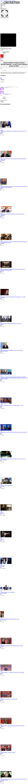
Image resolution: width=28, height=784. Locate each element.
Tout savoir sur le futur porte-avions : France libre (8, 699)
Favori (9, 48)
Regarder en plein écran (4, 14)
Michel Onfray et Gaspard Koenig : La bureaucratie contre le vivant (11, 645)
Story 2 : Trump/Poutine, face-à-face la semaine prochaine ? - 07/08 (11, 405)
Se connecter (3, 8)
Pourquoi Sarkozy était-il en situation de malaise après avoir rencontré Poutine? (13, 432)
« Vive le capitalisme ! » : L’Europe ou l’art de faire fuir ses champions (12, 672)
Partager (6, 48)
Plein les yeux (2, 565)
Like (2, 101)
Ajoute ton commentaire (4, 87)
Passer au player (3, 0)
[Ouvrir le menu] (1, 3)
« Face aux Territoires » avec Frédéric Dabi (7, 592)
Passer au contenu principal (10, 0)
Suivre (2, 60)
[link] (14, 58)
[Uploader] (1, 7)
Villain (1, 512)
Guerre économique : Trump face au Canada (7, 752)
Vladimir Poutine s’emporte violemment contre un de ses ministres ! (11, 350)
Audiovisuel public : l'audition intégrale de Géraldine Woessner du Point (12, 725)
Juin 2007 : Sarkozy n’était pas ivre (6, 485)
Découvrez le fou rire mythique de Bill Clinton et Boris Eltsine (10, 323)
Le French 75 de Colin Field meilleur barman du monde (9, 619)
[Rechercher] (1, 6)
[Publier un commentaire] (1, 95)
